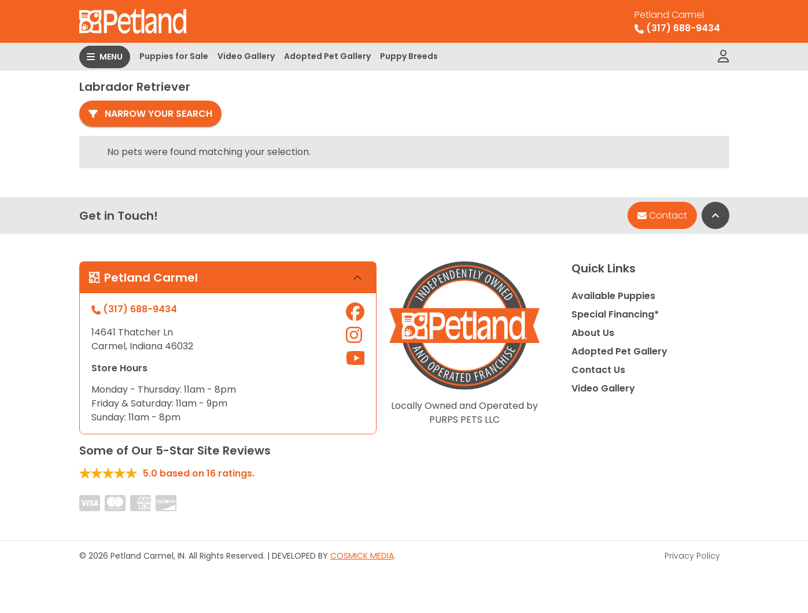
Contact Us (598, 369)
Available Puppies (613, 295)
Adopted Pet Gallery (327, 56)
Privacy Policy (692, 556)
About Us (592, 332)
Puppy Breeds (409, 56)
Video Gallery (246, 56)
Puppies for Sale (173, 56)
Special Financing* (615, 314)
